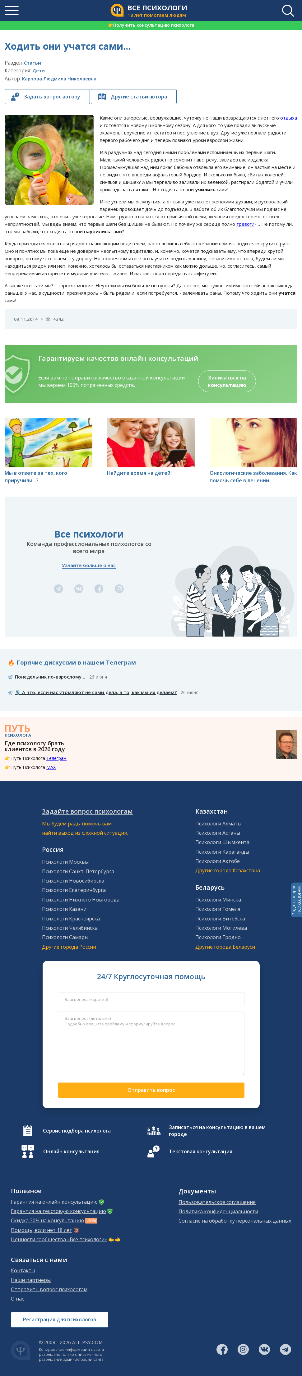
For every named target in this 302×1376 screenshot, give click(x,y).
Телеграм (56, 758)
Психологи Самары (65, 937)
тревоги (245, 224)
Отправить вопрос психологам (49, 1289)
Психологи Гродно (218, 937)
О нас (17, 1298)
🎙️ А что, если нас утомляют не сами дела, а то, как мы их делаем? (96, 692)
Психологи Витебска (220, 918)
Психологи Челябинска (70, 927)
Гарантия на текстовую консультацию (58, 1211)
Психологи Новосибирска (73, 880)
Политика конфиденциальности (218, 1211)
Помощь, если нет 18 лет (41, 1230)
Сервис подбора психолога (77, 1130)
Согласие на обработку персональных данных (235, 1220)
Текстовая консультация (200, 1151)
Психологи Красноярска (71, 918)
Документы (197, 1191)
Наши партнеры (31, 1280)
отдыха (288, 118)
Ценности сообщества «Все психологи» (59, 1239)
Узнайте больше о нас (89, 565)
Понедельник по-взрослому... (50, 677)
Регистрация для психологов (59, 1319)
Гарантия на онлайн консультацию (54, 1201)
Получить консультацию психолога (151, 25)
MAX (51, 767)
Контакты (23, 1270)
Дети (38, 70)
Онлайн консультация (71, 1151)
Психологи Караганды (222, 851)
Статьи (32, 63)
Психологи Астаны (217, 832)
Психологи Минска (218, 899)
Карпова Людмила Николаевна (59, 78)
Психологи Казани (64, 909)
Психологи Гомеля (217, 909)
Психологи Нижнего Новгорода (80, 899)
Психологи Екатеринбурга (74, 890)
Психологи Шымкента (222, 842)
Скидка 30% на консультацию (47, 1220)
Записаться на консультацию (227, 381)
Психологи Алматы (218, 823)
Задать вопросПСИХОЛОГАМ (296, 900)
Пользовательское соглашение (217, 1202)
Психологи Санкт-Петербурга (78, 871)
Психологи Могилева (221, 927)
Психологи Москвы (65, 861)
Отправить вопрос (151, 1090)
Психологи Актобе (217, 861)
